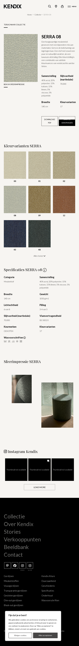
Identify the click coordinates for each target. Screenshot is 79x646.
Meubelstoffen (11, 580)
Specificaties (47, 590)
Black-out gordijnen (13, 605)
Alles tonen (40, 256)
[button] (16, 469)
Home (29, 15)
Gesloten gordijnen (13, 595)
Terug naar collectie (14, 24)
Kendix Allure (48, 576)
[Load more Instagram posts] (39, 487)
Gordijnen (9, 576)
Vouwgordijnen (11, 585)
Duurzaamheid (48, 580)
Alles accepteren (45, 635)
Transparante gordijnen (15, 590)
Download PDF (49, 121)
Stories (12, 531)
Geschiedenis (48, 585)
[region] (33, 626)
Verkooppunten (22, 539)
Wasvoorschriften (50, 600)
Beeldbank (16, 547)
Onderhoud (47, 595)
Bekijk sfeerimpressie (14, 84)
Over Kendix (18, 524)
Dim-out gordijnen (13, 600)
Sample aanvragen (67, 121)
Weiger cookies (20, 635)
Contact (13, 554)
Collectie (37, 15)
